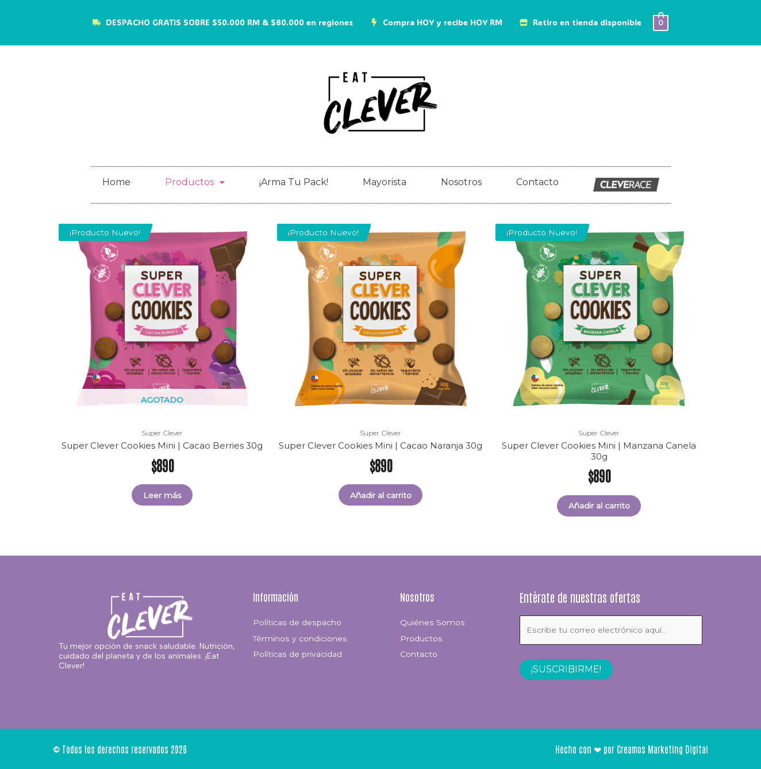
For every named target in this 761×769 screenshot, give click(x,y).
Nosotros (461, 182)
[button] (194, 183)
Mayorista (384, 182)
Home (116, 182)
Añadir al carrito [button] (381, 496)
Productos (195, 182)
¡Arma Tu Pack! (293, 182)
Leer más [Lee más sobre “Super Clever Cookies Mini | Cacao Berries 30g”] (162, 496)
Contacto (537, 182)
